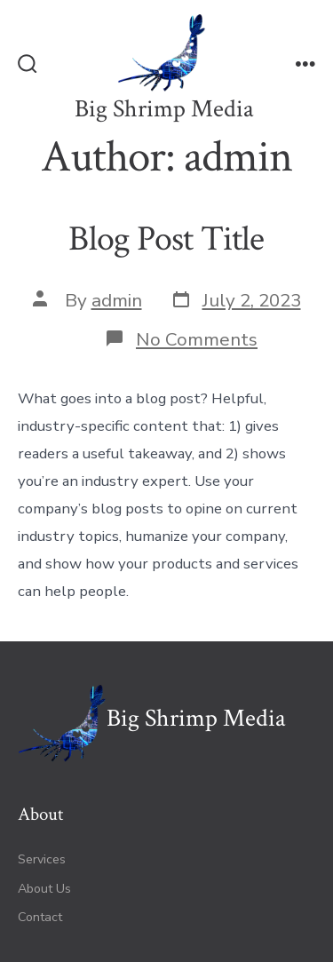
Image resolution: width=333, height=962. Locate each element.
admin (116, 300)
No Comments (197, 339)
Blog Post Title (166, 239)
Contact (40, 917)
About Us (44, 888)
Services (42, 859)
